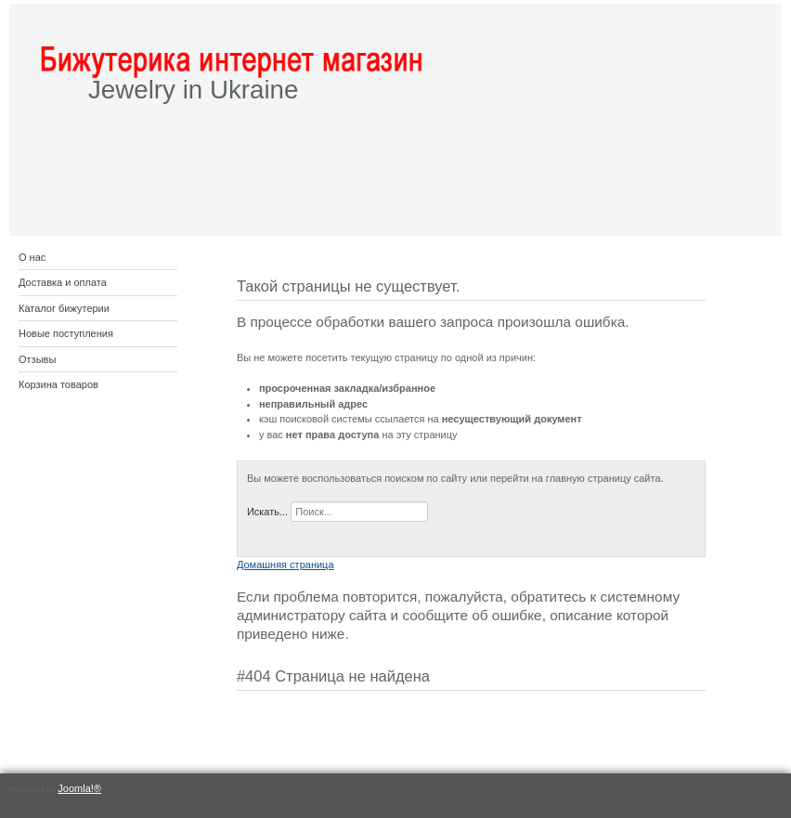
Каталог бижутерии (64, 308)
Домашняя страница (285, 564)
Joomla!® (79, 788)
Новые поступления (66, 333)
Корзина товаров (58, 384)
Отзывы (37, 359)
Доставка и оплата (63, 282)
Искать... (267, 511)
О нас (32, 257)
